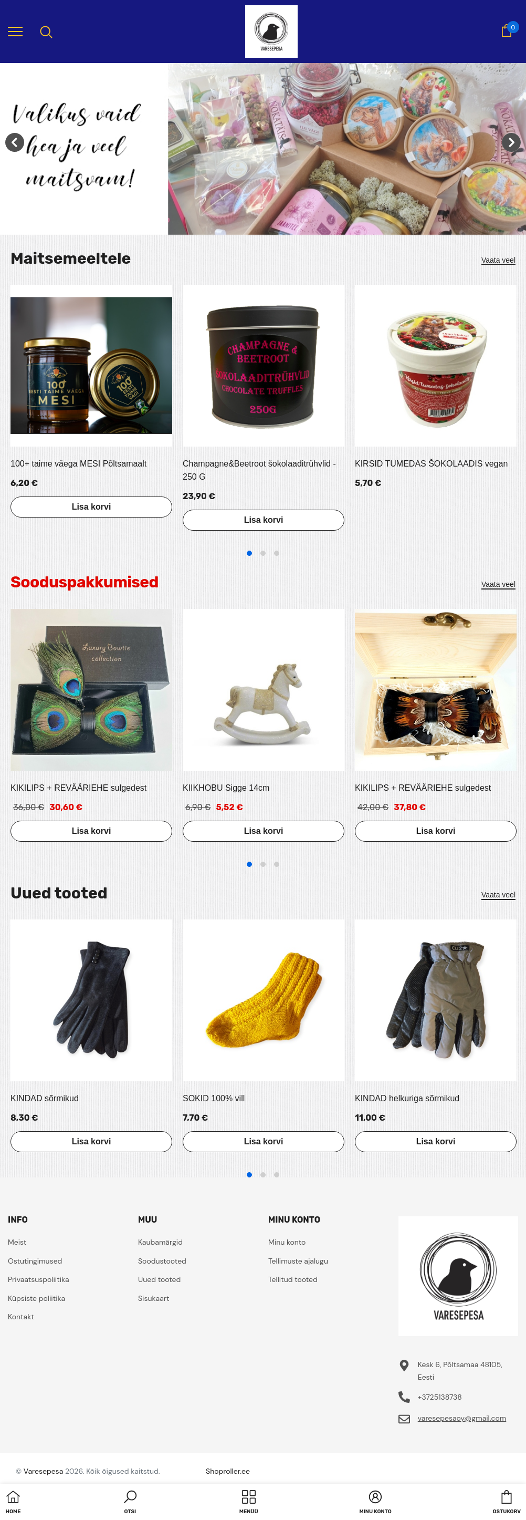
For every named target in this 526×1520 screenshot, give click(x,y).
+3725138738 (440, 1397)
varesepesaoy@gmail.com (462, 1418)
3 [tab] (276, 553)
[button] (130, 1503)
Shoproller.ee (228, 1471)
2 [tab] (263, 553)
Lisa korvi (91, 506)
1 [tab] (249, 553)
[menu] (15, 31)
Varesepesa (43, 1471)
